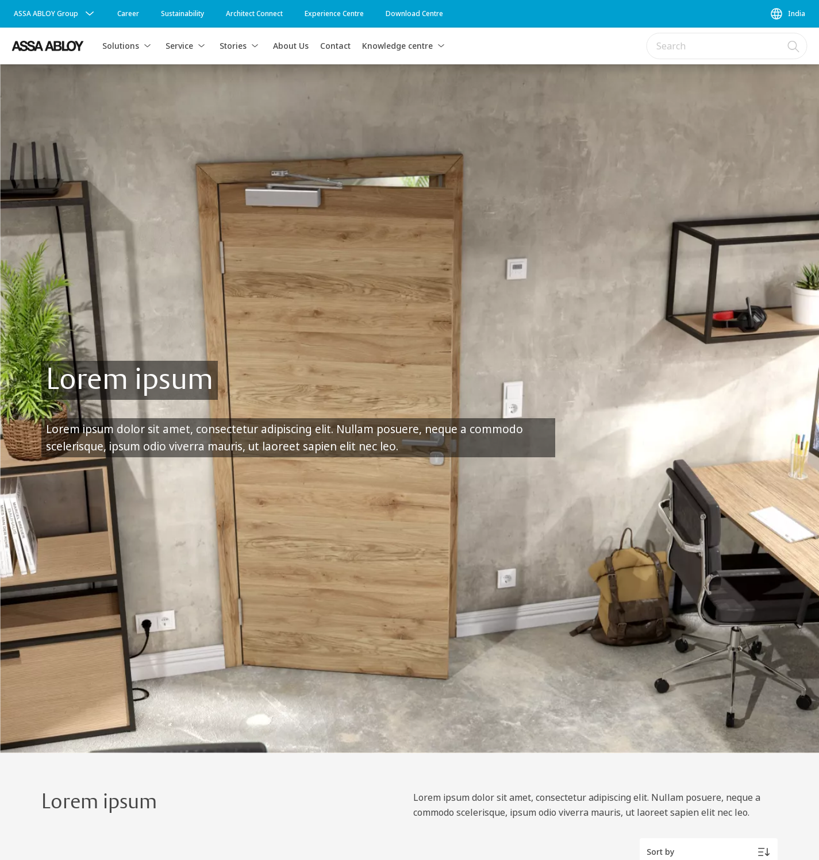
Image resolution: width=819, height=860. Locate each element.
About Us (291, 45)
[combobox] (727, 46)
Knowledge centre (397, 45)
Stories (233, 45)
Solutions (120, 45)
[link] (128, 13)
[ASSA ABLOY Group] (55, 14)
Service (179, 45)
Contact (335, 45)
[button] (147, 46)
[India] (787, 13)
